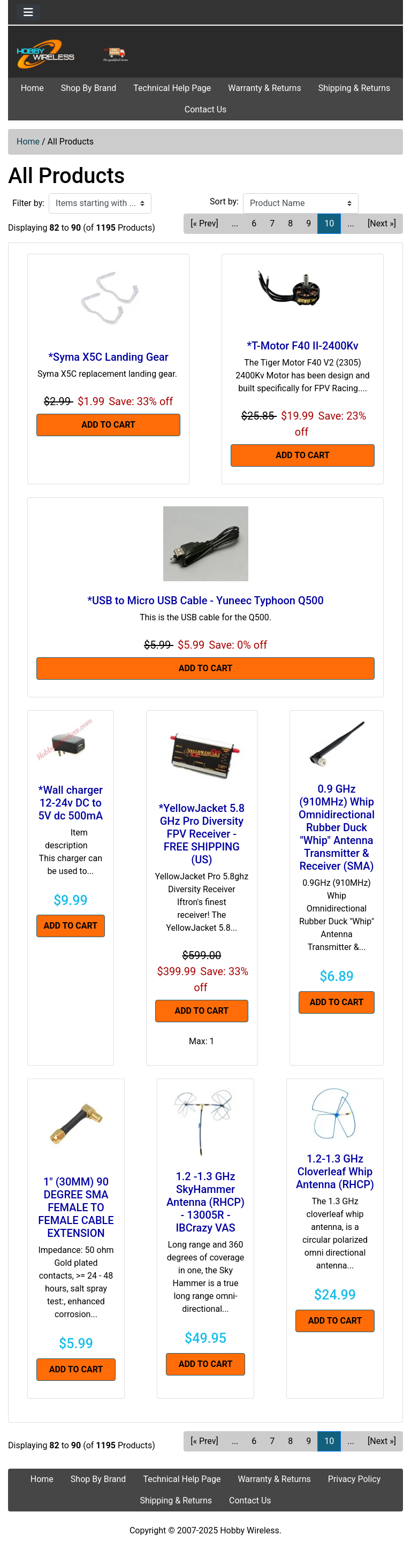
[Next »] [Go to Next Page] (382, 223)
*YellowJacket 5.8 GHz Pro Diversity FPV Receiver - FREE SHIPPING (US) (201, 834)
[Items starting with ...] (100, 203)
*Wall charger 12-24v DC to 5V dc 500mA (70, 803)
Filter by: (28, 203)
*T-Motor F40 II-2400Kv (303, 345)
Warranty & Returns (264, 88)
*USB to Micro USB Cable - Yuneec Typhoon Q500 (205, 600)
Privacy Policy (354, 1479)
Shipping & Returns (354, 88)
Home (32, 88)
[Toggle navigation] (28, 12)
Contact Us (206, 109)
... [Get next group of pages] (350, 223)
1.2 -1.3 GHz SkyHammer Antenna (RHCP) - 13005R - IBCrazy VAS (205, 1202)
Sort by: (224, 201)
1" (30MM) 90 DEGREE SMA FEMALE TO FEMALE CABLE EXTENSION (75, 1207)
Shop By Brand (89, 88)
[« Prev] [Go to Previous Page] (204, 223)
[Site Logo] (74, 54)
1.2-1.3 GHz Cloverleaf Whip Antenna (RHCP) (335, 1171)
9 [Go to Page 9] (308, 223)
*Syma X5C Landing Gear (108, 357)
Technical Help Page (172, 88)
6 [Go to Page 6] (254, 223)
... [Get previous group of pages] (235, 223)
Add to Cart (108, 425)
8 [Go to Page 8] (290, 223)
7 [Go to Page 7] (272, 223)
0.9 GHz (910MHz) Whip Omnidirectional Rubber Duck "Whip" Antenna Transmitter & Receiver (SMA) (337, 827)
